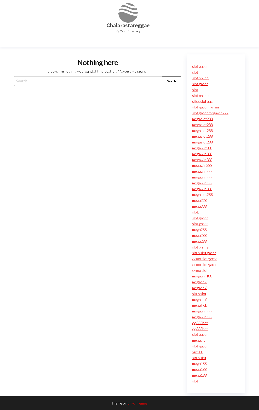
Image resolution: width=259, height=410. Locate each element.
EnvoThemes (137, 403)
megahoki (199, 282)
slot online (200, 78)
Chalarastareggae (128, 25)
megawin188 (202, 276)
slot (195, 72)
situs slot (199, 293)
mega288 (199, 229)
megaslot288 (202, 119)
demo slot (200, 270)
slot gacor (200, 66)
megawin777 (202, 171)
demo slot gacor (204, 258)
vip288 (197, 352)
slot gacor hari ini (205, 107)
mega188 (199, 363)
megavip (199, 340)
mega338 (199, 200)
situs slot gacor (204, 101)
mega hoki (200, 305)
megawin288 (202, 148)
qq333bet (200, 323)
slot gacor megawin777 (210, 113)
